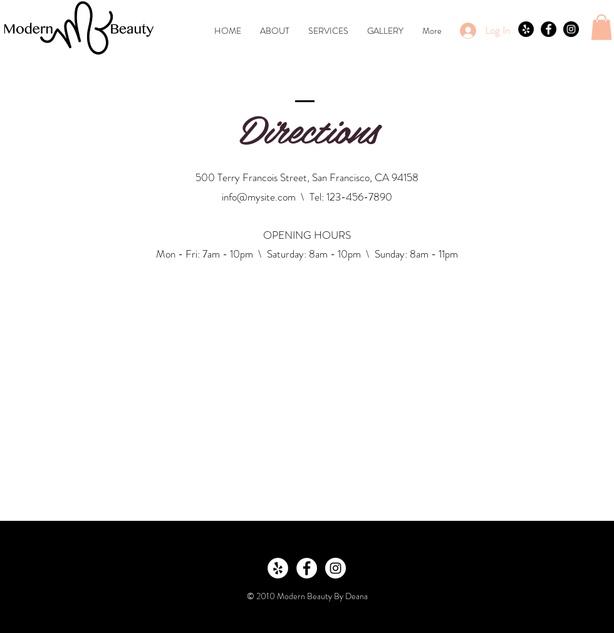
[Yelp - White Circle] (278, 568)
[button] (601, 27)
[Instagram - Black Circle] (571, 29)
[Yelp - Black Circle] (526, 29)
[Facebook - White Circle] (306, 568)
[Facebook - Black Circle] (548, 29)
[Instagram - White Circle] (335, 568)
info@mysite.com (259, 196)
